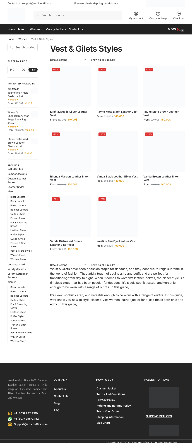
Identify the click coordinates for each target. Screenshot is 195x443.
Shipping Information (110, 417)
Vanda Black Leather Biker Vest (117, 176)
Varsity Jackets (17, 269)
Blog (57, 403)
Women (22, 39)
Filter (33, 69)
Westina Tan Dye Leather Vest (116, 241)
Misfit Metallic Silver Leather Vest (68, 113)
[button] (176, 29)
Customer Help (158, 15)
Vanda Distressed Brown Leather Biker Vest (66, 242)
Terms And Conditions (111, 394)
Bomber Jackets (17, 173)
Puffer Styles (17, 234)
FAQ (56, 410)
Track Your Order (108, 411)
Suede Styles (17, 238)
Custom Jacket (106, 388)
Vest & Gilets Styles (21, 250)
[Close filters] (39, 46)
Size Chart (103, 422)
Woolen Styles (18, 259)
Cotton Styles (17, 213)
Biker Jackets (17, 196)
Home (11, 39)
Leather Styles (16, 186)
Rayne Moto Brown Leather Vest (161, 113)
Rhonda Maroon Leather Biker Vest (69, 178)
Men (10, 191)
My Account (136, 15)
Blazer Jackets (18, 205)
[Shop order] (68, 60)
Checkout (178, 15)
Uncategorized (16, 264)
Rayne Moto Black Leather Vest (117, 111)
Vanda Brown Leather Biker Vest (161, 178)
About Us (60, 389)
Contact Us (61, 396)
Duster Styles (17, 218)
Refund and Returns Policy (114, 405)
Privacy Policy (106, 400)
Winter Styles (17, 255)
